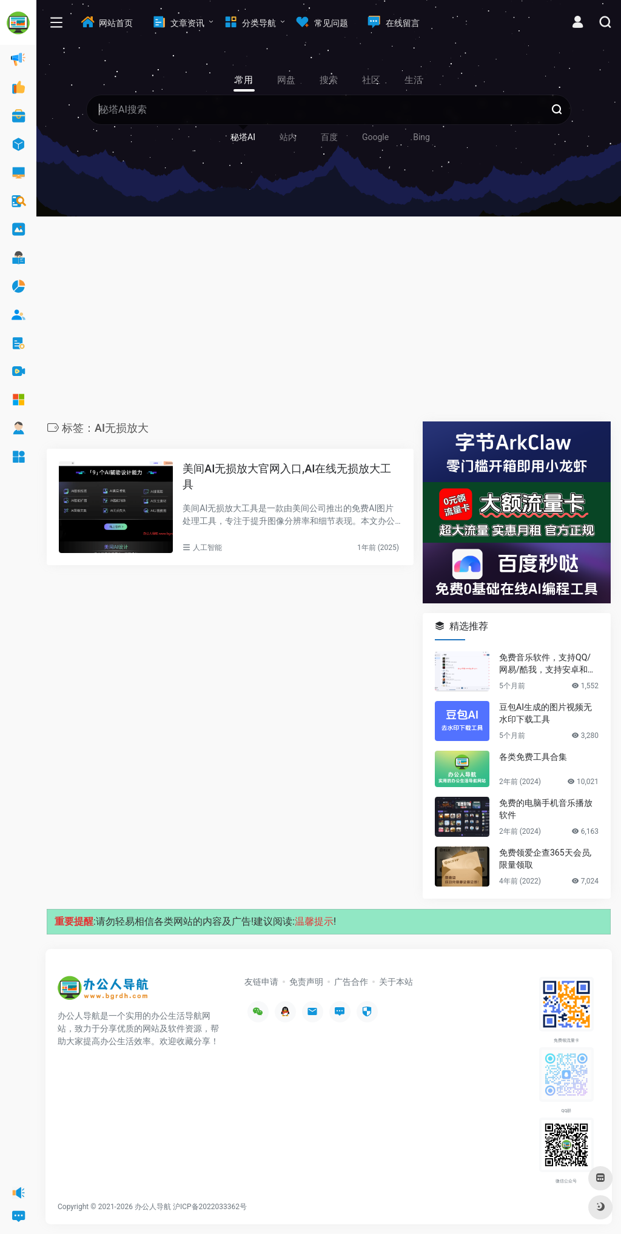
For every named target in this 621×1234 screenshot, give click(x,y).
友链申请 (261, 982)
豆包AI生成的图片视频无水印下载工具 (545, 713)
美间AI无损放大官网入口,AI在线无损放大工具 (287, 476)
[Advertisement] (328, 322)
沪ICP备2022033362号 (210, 1206)
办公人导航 (153, 1206)
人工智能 (207, 547)
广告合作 (351, 982)
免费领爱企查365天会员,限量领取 (545, 859)
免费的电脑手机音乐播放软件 (545, 809)
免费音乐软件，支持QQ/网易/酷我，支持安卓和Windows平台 (548, 664)
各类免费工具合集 (533, 757)
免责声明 (306, 982)
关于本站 (396, 982)
